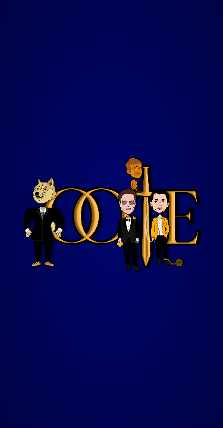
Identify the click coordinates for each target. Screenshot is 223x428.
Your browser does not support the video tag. (111, 214)
